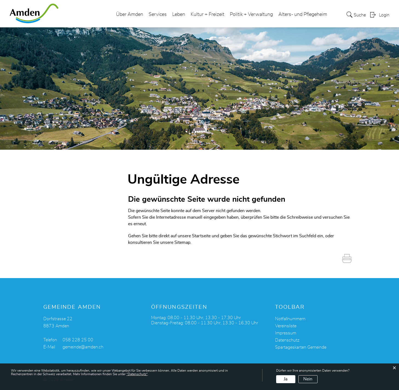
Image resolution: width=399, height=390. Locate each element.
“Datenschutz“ (137, 374)
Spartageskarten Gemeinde (300, 347)
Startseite (201, 236)
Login (384, 15)
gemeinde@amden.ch (83, 347)
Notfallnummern (290, 319)
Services (158, 14)
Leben (178, 14)
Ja (285, 379)
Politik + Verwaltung (251, 14)
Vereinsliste (285, 326)
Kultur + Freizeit (207, 14)
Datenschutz (287, 340)
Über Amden (129, 14)
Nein (307, 379)
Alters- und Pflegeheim (302, 14)
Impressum (285, 333)
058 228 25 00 (78, 340)
